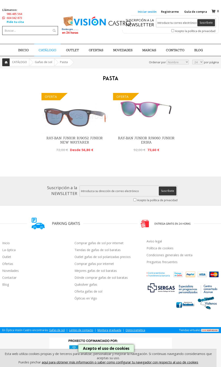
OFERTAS (96, 50)
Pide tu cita (15, 22)
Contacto (175, 50)
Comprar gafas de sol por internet (99, 243)
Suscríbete (206, 23)
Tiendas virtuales (189, 330)
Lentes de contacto (81, 330)
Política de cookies (160, 248)
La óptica (9, 250)
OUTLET (72, 50)
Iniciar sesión (147, 12)
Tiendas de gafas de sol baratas (97, 250)
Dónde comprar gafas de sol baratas (101, 277)
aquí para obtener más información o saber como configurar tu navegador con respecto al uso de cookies (120, 362)
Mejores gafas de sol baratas (95, 271)
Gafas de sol (43, 62)
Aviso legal (154, 241)
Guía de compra (195, 12)
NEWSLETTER (140, 25)
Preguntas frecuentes (162, 262)
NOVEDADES (122, 50)
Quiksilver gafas (85, 284)
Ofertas (7, 264)
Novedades (10, 271)
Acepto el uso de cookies (106, 348)
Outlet (6, 257)
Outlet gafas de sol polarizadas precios (102, 257)
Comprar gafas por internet (94, 264)
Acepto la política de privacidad (195, 31)
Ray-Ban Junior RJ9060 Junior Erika (146, 140)
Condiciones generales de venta (169, 255)
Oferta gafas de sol (88, 291)
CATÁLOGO (47, 50)
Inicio (23, 50)
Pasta (64, 62)
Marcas (149, 50)
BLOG (198, 50)
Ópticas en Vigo (85, 298)
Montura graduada (109, 330)
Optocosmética (135, 330)
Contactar (9, 277)
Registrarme (170, 12)
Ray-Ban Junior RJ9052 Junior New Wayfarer (74, 140)
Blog (5, 284)
